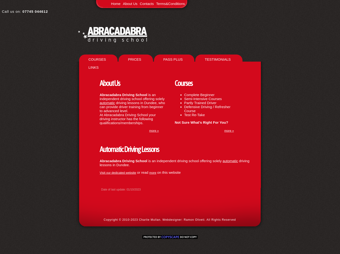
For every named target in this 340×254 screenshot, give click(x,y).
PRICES (134, 59)
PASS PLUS (173, 59)
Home (115, 4)
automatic (107, 103)
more (152, 172)
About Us (130, 4)
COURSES (97, 59)
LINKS (94, 67)
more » (229, 130)
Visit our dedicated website (118, 172)
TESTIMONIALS (218, 59)
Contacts (147, 4)
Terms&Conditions (170, 4)
